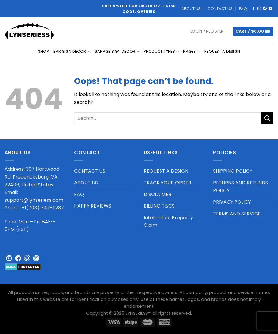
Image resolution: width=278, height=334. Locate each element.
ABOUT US (191, 8)
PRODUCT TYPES (161, 51)
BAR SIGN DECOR (71, 51)
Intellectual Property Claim (168, 221)
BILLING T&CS (159, 205)
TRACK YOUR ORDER (167, 182)
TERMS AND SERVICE (237, 213)
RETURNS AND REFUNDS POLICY (240, 186)
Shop (43, 51)
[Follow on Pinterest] (265, 9)
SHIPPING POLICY (232, 170)
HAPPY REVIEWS (92, 205)
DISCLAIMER (157, 194)
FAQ (243, 8)
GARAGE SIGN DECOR (116, 51)
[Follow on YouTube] (270, 9)
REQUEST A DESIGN (222, 51)
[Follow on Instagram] (259, 9)
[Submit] (267, 118)
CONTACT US (220, 8)
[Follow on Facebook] (253, 9)
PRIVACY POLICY (232, 201)
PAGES (191, 51)
